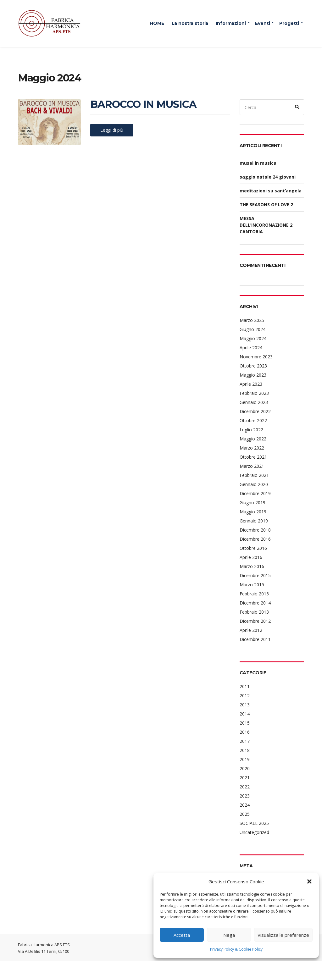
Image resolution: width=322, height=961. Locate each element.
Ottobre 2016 (253, 548)
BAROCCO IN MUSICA (143, 104)
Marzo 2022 (252, 448)
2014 (245, 714)
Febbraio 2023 (254, 393)
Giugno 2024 (252, 329)
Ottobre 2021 (253, 457)
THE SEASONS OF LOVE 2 (266, 204)
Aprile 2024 (251, 348)
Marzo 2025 (252, 320)
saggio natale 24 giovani (268, 177)
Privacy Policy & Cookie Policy (236, 949)
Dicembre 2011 (255, 639)
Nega (229, 935)
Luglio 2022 (251, 430)
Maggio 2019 (253, 512)
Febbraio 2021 (254, 475)
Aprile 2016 (251, 557)
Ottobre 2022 (253, 420)
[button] (309, 881)
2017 (245, 741)
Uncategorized (254, 832)
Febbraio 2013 (254, 612)
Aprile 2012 (251, 630)
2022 (245, 787)
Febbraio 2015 (254, 594)
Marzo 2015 (252, 585)
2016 (245, 732)
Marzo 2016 (252, 566)
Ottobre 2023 (253, 366)
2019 (245, 759)
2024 (245, 805)
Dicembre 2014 (255, 603)
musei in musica (258, 163)
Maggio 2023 (253, 375)
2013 (245, 705)
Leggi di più (111, 130)
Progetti (289, 23)
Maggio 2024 (253, 338)
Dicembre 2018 (255, 530)
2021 (245, 778)
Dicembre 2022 (255, 411)
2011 (245, 686)
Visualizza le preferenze (283, 935)
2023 (245, 796)
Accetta (182, 935)
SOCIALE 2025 (254, 823)
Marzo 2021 (252, 466)
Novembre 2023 (256, 357)
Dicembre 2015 (255, 575)
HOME (157, 23)
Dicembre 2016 (255, 539)
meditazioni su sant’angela (271, 191)
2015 (245, 723)
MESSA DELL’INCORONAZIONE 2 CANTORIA (266, 225)
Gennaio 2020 (254, 484)
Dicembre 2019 (255, 493)
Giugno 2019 (252, 502)
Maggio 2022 (253, 439)
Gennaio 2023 (254, 402)
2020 (245, 768)
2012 (245, 696)
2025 (245, 814)
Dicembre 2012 (255, 621)
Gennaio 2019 (254, 521)
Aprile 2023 (251, 384)
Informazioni (231, 23)
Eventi (262, 23)
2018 (245, 750)
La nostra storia (190, 23)
